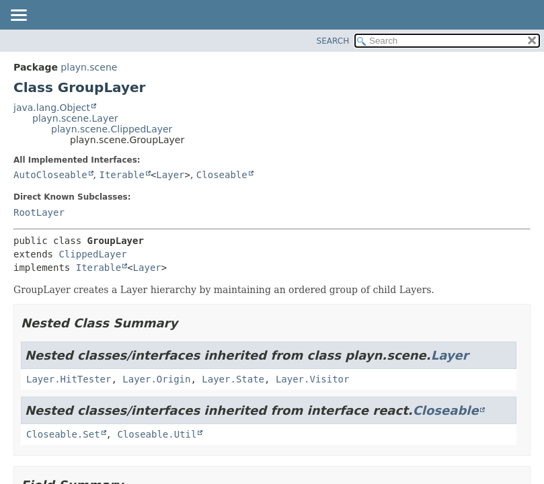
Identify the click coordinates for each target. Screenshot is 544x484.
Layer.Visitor (313, 379)
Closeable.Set (63, 434)
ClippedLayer (92, 254)
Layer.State (233, 379)
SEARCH (333, 41)
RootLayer (39, 212)
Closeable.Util (156, 434)
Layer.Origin (156, 379)
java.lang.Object (51, 107)
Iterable (121, 174)
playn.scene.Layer (75, 118)
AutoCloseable (50, 174)
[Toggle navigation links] (18, 16)
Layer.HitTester (68, 379)
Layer (170, 174)
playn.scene (89, 67)
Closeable (221, 174)
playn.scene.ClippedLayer (111, 129)
